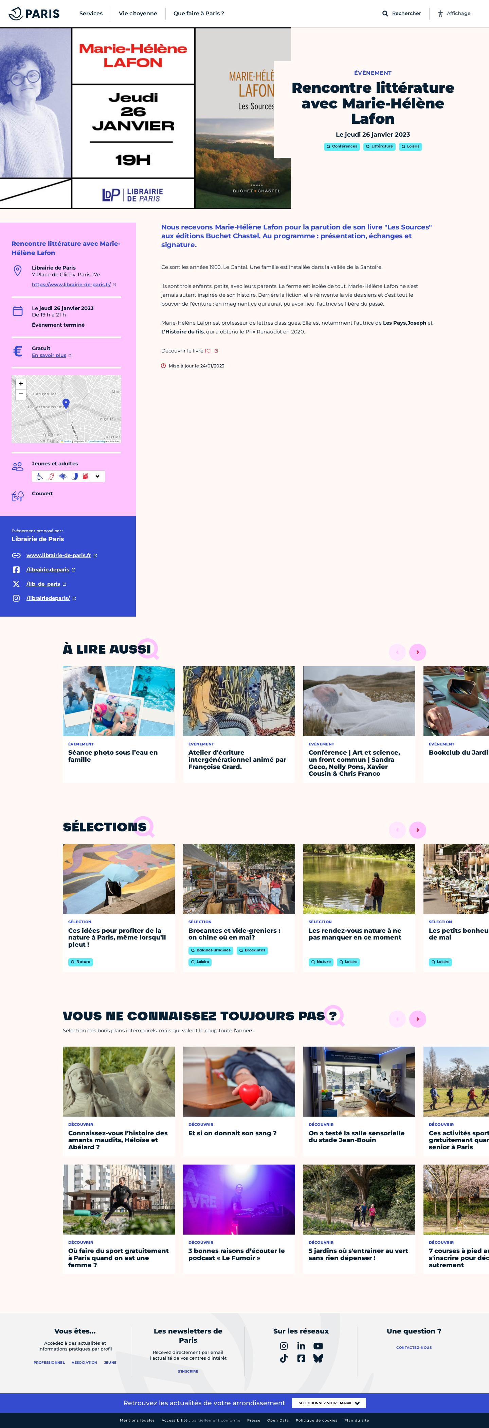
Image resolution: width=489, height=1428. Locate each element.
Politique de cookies (317, 1420)
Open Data (278, 1420)
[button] (66, 403)
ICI (208, 350)
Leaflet (66, 441)
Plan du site (356, 1420)
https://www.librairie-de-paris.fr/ (71, 284)
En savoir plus (49, 355)
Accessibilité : (201, 1420)
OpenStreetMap (97, 441)
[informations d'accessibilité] (68, 476)
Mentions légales (137, 1420)
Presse (253, 1420)
